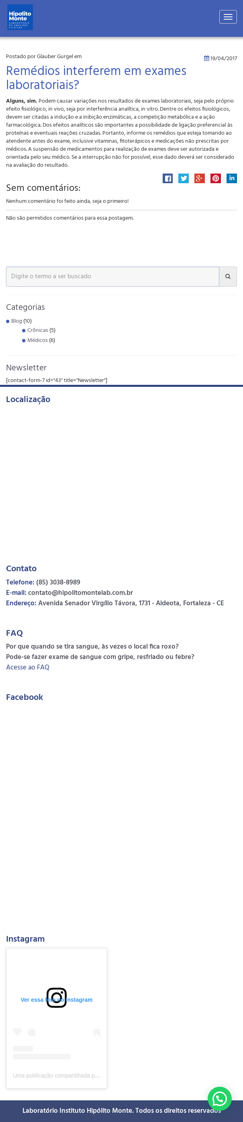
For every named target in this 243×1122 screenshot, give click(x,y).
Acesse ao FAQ (27, 667)
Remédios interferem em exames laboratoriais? (96, 78)
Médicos (37, 340)
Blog (16, 321)
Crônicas (37, 330)
